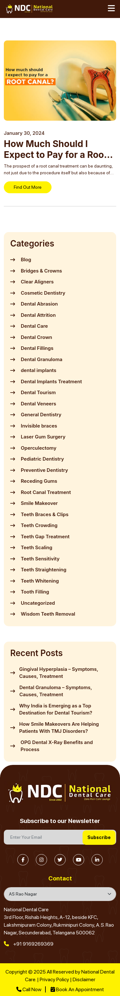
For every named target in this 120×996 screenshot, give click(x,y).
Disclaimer (84, 979)
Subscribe (99, 837)
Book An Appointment (77, 989)
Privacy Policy (54, 979)
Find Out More (28, 187)
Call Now (28, 989)
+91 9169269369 (28, 944)
